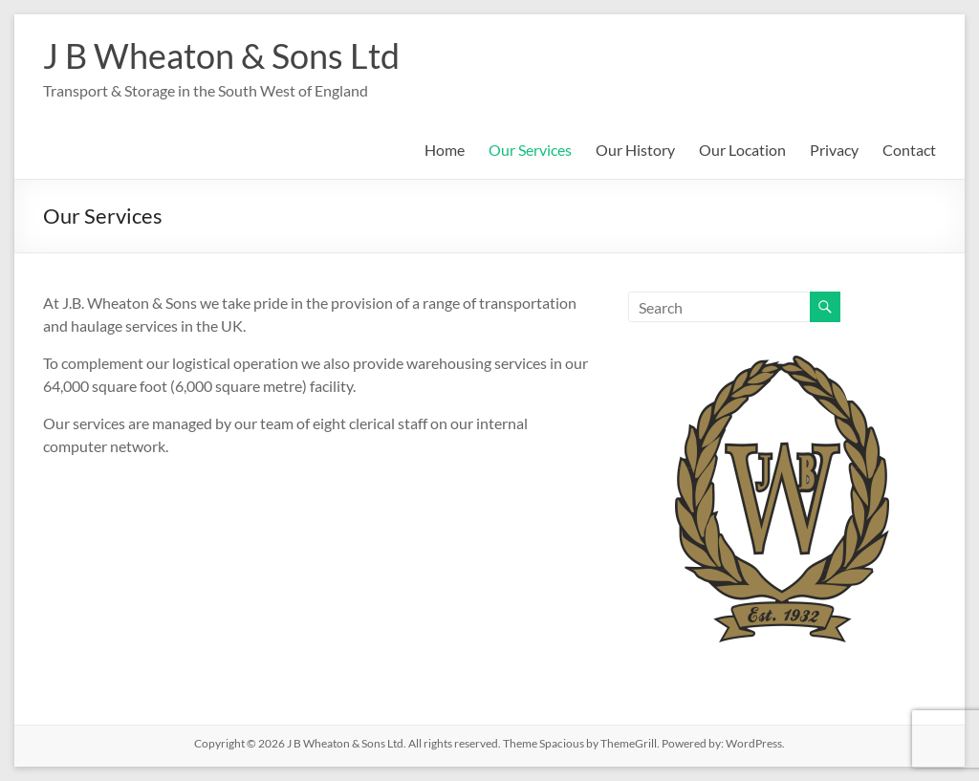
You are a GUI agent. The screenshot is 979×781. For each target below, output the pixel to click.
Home (444, 150)
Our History (635, 150)
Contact (909, 150)
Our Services (530, 150)
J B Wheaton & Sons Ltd (221, 55)
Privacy (834, 150)
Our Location (742, 150)
